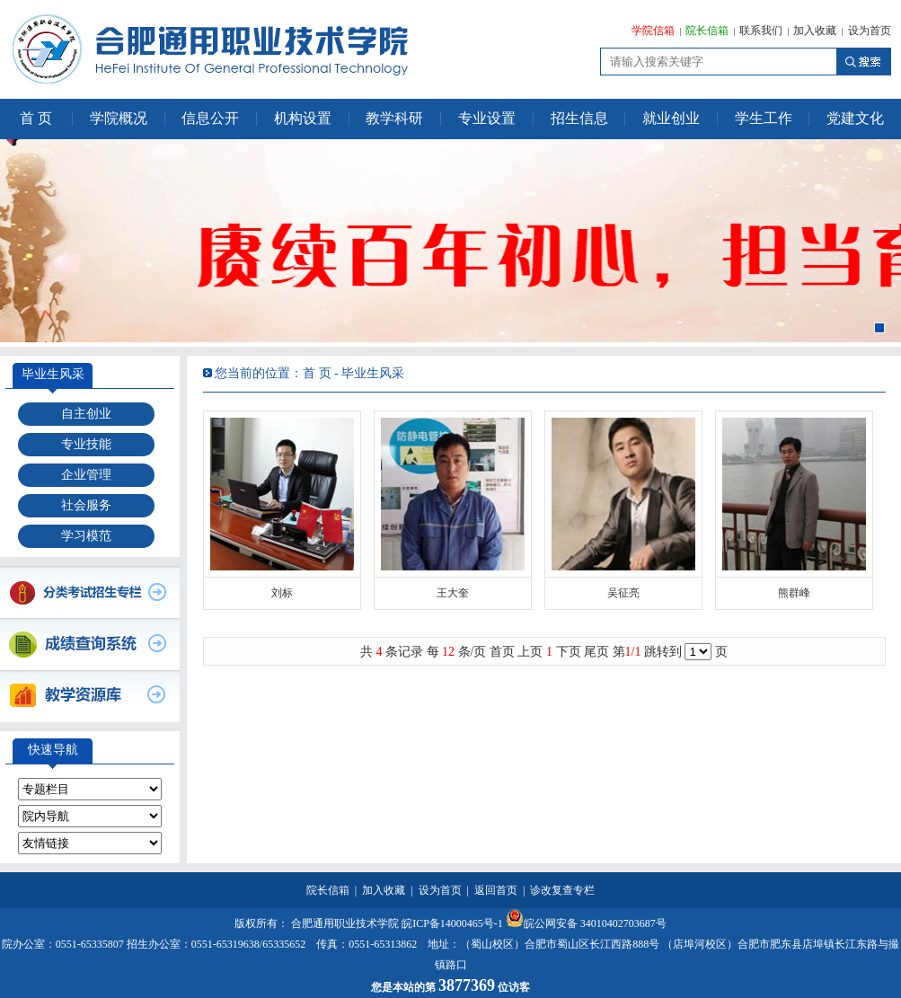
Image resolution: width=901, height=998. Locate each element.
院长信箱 (707, 30)
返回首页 (495, 890)
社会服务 (86, 505)
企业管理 (86, 474)
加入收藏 (814, 30)
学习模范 (86, 536)
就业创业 (671, 118)
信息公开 (210, 118)
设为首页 (869, 30)
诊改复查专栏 (562, 890)
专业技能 (86, 444)
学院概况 (118, 118)
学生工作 (763, 118)
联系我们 (760, 30)
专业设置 (487, 118)
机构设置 (302, 118)
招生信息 (579, 118)
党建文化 (855, 118)
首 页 (36, 118)
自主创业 (86, 413)
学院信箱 (653, 30)
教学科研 (394, 118)
